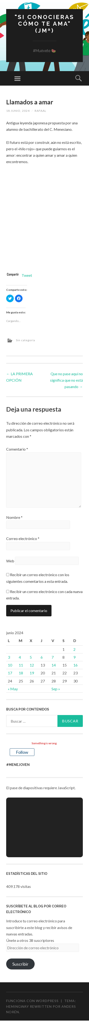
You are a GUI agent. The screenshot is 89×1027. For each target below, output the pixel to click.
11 (21, 665)
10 (10, 665)
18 (21, 673)
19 (32, 673)
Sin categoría (25, 340)
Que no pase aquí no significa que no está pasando (66, 380)
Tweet (27, 275)
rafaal (40, 110)
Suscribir (20, 964)
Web (10, 561)
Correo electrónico (22, 538)
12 (32, 665)
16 (75, 665)
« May (13, 688)
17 (10, 673)
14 (54, 665)
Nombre (14, 517)
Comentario (17, 449)
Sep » (56, 688)
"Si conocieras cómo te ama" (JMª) (44, 24)
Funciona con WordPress (32, 1001)
